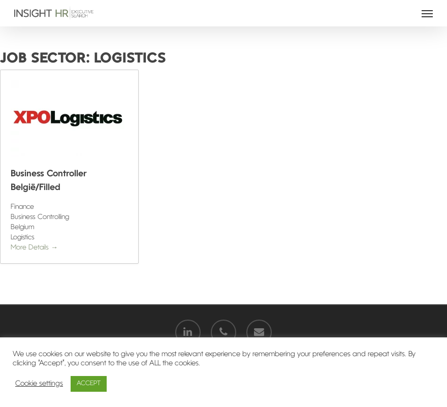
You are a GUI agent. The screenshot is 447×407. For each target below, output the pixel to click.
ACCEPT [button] (89, 384)
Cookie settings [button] (39, 384)
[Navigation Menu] (427, 13)
